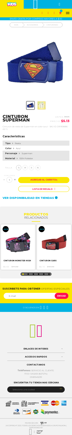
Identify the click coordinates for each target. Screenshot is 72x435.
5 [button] (43, 274)
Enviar (61, 296)
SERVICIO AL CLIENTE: (35, 370)
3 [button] (33, 274)
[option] (18, 247)
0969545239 (36, 377)
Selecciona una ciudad (23, 389)
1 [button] (23, 274)
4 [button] (38, 274)
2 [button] (28, 274)
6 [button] (49, 274)
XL (38, 167)
